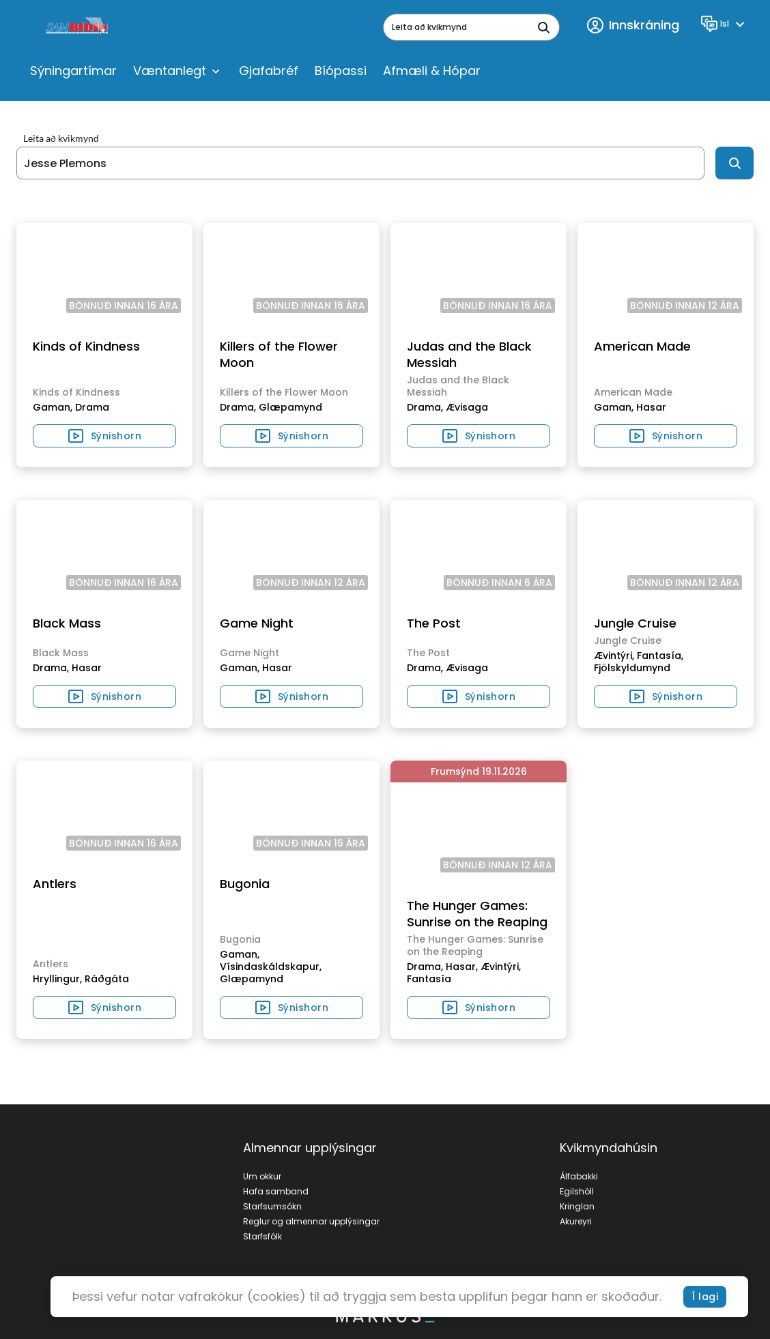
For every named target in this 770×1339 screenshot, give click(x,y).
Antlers (54, 883)
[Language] (724, 24)
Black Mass (67, 623)
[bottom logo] (385, 1319)
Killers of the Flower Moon (279, 354)
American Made (642, 346)
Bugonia (245, 883)
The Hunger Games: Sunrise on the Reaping (477, 913)
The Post (434, 623)
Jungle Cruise (635, 623)
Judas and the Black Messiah (469, 354)
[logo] (78, 27)
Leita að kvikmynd (61, 138)
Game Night (257, 623)
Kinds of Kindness (86, 346)
